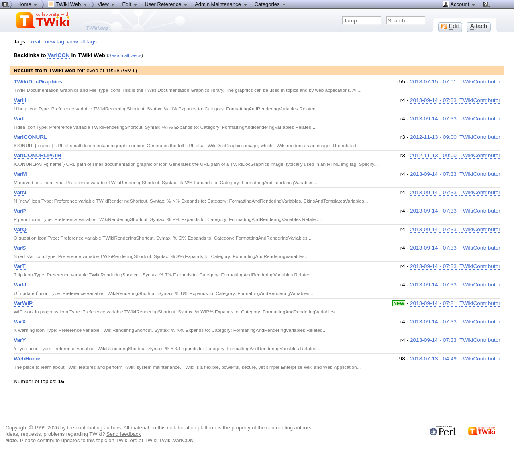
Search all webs (125, 55)
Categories (271, 4)
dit (450, 26)
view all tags (82, 42)
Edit (130, 4)
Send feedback (123, 434)
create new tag (46, 42)
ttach (478, 26)
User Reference (166, 4)
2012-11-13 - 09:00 (433, 137)
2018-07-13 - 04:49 (433, 358)
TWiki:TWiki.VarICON (169, 440)
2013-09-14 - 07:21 (433, 303)
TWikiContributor (479, 82)
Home (27, 4)
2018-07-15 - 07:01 (433, 82)
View (107, 4)
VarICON (58, 55)
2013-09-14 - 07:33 (433, 100)
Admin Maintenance (221, 4)
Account (459, 4)
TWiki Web (68, 4)
